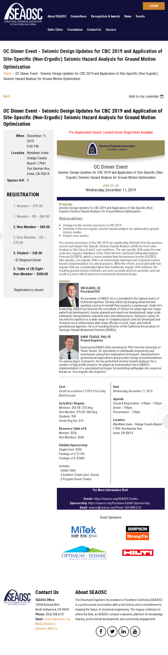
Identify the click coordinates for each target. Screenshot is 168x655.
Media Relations (45, 624)
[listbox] (147, 96)
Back (6, 96)
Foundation (75, 29)
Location (17, 153)
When (20, 136)
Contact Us (94, 29)
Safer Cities (55, 29)
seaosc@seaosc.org (57, 619)
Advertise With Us (46, 628)
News (127, 16)
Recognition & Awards (105, 16)
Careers (111, 29)
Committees (79, 16)
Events (140, 16)
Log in (154, 6)
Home (7, 73)
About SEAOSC (56, 16)
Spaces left (15, 180)
